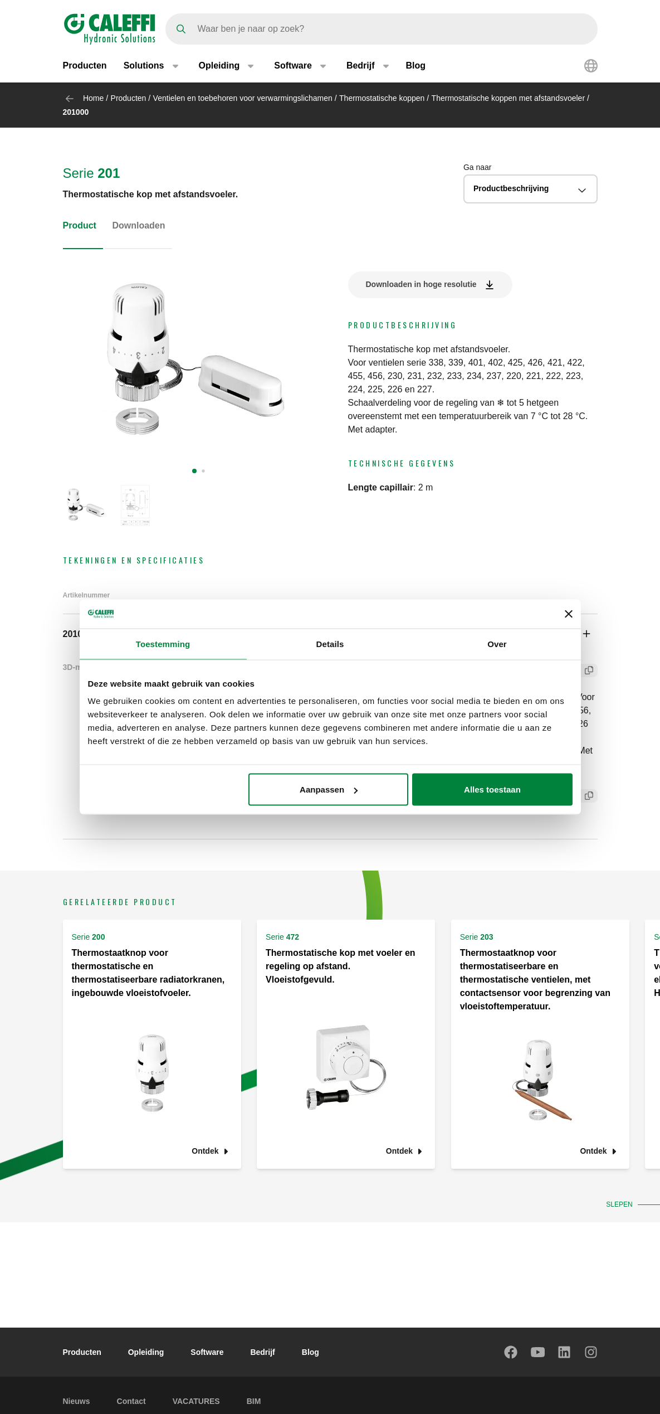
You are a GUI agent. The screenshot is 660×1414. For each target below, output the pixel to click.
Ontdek (205, 1151)
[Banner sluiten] (569, 614)
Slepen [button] (618, 1204)
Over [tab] (497, 643)
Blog (416, 65)
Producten (85, 65)
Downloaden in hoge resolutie (421, 284)
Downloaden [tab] (138, 225)
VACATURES (196, 1401)
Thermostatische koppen (381, 98)
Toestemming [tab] (163, 643)
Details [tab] (330, 643)
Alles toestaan (492, 789)
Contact (131, 1401)
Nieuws (76, 1401)
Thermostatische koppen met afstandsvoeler (508, 98)
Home (93, 98)
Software (206, 1352)
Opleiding (146, 1352)
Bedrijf (262, 1352)
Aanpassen (329, 789)
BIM (254, 1401)
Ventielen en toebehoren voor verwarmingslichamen (243, 98)
